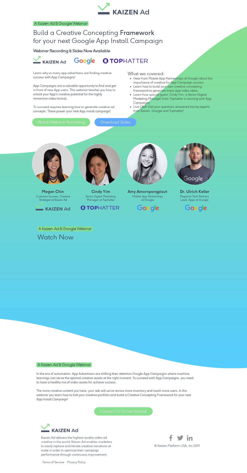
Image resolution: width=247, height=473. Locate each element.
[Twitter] (180, 438)
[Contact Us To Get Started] (123, 411)
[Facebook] (171, 438)
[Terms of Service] (53, 462)
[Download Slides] (115, 122)
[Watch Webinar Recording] (61, 122)
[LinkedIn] (190, 438)
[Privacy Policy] (76, 462)
